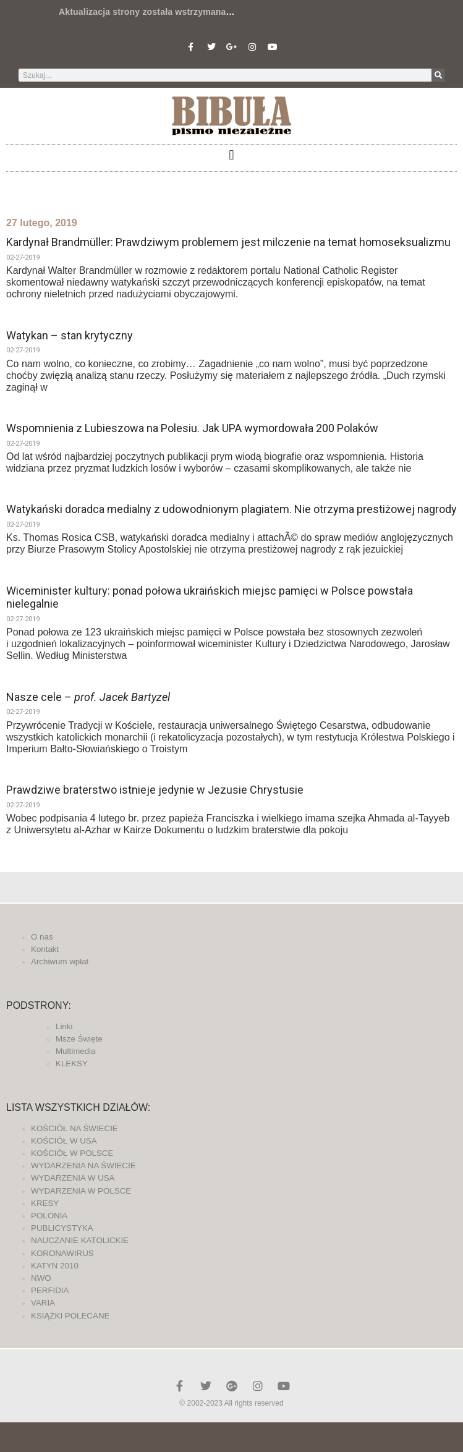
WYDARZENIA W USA (73, 1177)
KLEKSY (72, 1063)
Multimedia (75, 1051)
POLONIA (49, 1215)
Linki (64, 1026)
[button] (231, 155)
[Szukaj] (437, 75)
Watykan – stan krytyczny (69, 335)
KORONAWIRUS (62, 1253)
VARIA (43, 1302)
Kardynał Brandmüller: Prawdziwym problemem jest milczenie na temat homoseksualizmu (228, 242)
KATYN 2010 (55, 1265)
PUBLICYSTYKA (62, 1228)
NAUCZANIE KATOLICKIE (80, 1240)
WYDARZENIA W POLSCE (81, 1190)
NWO (41, 1278)
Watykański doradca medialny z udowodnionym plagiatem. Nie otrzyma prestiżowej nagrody (231, 509)
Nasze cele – (88, 696)
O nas (42, 936)
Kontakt (45, 949)
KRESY (45, 1203)
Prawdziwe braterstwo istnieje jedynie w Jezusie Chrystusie (155, 789)
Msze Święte (79, 1038)
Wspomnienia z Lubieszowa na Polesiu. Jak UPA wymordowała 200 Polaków (192, 428)
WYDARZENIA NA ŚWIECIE (83, 1165)
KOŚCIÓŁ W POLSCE (72, 1153)
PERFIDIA (50, 1290)
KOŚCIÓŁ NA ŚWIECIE (74, 1128)
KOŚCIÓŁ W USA (64, 1140)
